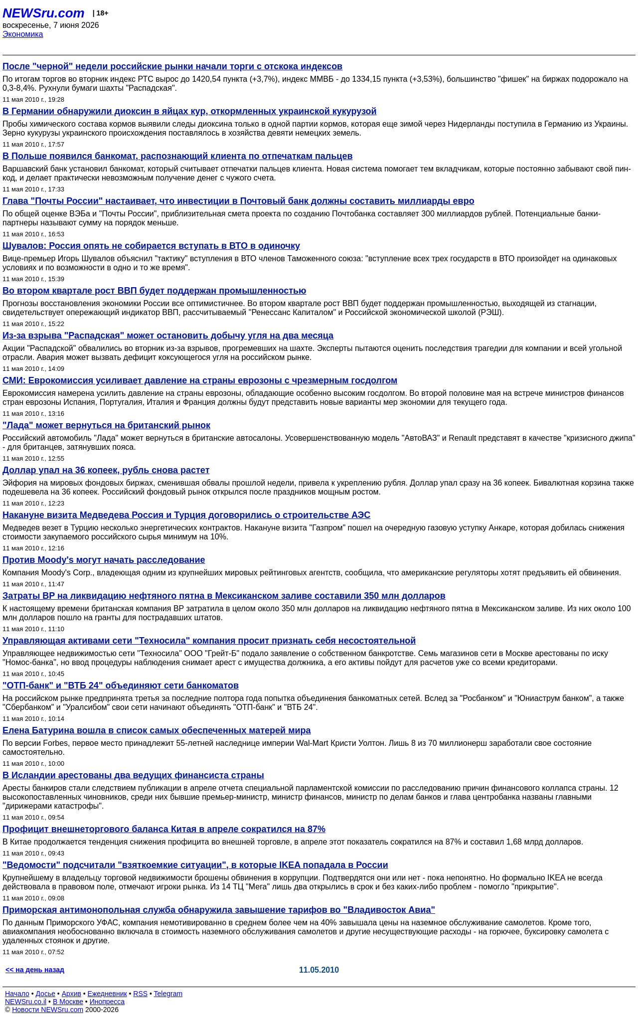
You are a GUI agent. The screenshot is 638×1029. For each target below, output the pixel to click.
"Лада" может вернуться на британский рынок (106, 425)
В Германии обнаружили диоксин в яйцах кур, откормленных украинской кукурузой (189, 111)
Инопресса (107, 1002)
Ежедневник (107, 994)
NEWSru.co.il (25, 1002)
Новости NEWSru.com (47, 1010)
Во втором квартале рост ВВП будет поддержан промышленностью (154, 291)
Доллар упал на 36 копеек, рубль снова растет (105, 470)
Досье (45, 994)
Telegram (168, 994)
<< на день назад (34, 970)
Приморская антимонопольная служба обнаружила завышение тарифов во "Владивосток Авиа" (218, 910)
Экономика (22, 34)
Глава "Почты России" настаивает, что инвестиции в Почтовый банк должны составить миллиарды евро (238, 201)
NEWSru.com (43, 12)
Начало (17, 994)
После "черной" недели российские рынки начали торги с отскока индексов (172, 66)
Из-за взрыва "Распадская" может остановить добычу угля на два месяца (167, 336)
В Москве (68, 1002)
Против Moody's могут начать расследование (103, 560)
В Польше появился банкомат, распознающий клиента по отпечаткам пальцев (177, 156)
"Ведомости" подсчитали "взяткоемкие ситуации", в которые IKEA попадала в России (195, 865)
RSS (140, 994)
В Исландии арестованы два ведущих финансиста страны (133, 775)
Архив (71, 994)
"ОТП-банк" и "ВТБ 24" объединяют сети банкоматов (120, 685)
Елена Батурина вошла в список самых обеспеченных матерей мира (156, 730)
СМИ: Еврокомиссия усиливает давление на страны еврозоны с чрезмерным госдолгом (199, 380)
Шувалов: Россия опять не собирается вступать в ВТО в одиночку (151, 246)
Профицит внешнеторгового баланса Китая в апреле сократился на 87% (163, 829)
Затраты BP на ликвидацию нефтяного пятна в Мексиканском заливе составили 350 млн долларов (224, 596)
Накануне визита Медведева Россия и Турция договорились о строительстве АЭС (186, 515)
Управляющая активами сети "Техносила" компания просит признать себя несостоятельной (209, 641)
